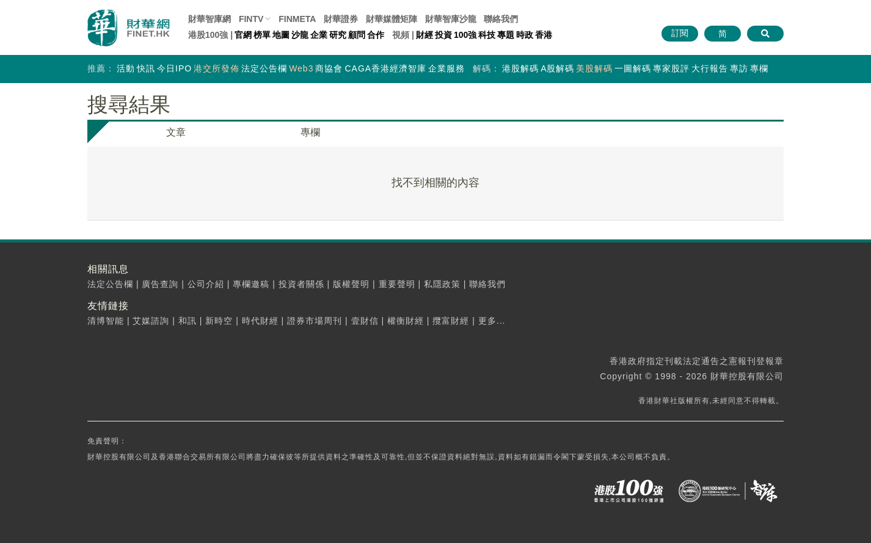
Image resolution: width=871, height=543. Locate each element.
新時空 (219, 321)
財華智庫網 (209, 19)
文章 (176, 132)
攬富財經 (450, 321)
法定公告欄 (264, 68)
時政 (524, 35)
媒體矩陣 (391, 19)
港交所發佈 (216, 68)
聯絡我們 (501, 19)
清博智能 (105, 321)
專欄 (759, 68)
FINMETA (297, 19)
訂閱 (679, 33)
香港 (543, 35)
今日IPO (174, 68)
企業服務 (446, 68)
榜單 (262, 35)
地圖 (281, 35)
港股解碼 (520, 68)
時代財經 (260, 321)
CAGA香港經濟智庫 (385, 68)
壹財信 (365, 321)
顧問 (356, 35)
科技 (486, 35)
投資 (443, 35)
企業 (318, 35)
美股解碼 (594, 68)
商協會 (329, 68)
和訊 (187, 321)
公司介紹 (206, 284)
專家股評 (671, 68)
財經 (424, 35)
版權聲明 (351, 284)
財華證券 (341, 19)
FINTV (251, 19)
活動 (126, 68)
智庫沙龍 (450, 19)
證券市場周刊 (314, 321)
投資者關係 (301, 284)
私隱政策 (442, 284)
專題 (505, 35)
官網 (243, 35)
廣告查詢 (160, 284)
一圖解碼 (632, 68)
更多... (492, 321)
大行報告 (709, 68)
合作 (375, 35)
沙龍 (299, 35)
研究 (337, 35)
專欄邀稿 (251, 284)
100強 (465, 35)
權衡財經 (405, 321)
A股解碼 (557, 68)
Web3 (301, 68)
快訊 (146, 68)
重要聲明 (397, 284)
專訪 (739, 68)
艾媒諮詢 (151, 321)
